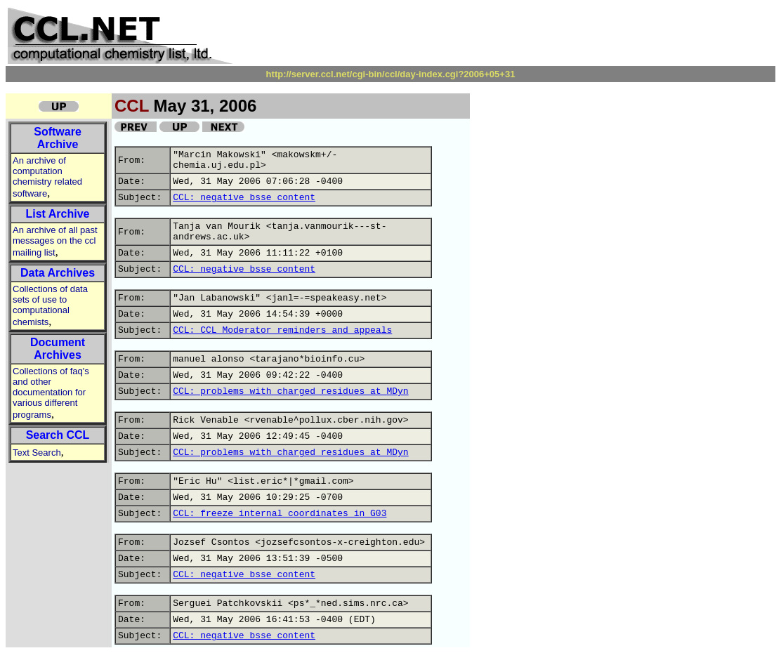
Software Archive (57, 138)
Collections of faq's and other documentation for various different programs (51, 393)
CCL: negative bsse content (244, 197)
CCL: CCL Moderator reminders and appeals (282, 330)
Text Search (37, 452)
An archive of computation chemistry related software (47, 177)
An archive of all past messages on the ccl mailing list (55, 241)
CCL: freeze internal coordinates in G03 (279, 513)
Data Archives (57, 273)
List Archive (58, 214)
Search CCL (58, 435)
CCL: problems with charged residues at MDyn (290, 391)
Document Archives (57, 348)
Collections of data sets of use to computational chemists (50, 305)
